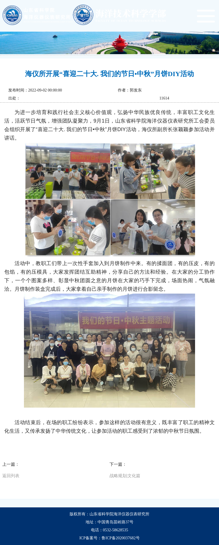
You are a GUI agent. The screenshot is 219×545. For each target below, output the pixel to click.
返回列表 (10, 475)
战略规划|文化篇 (125, 475)
